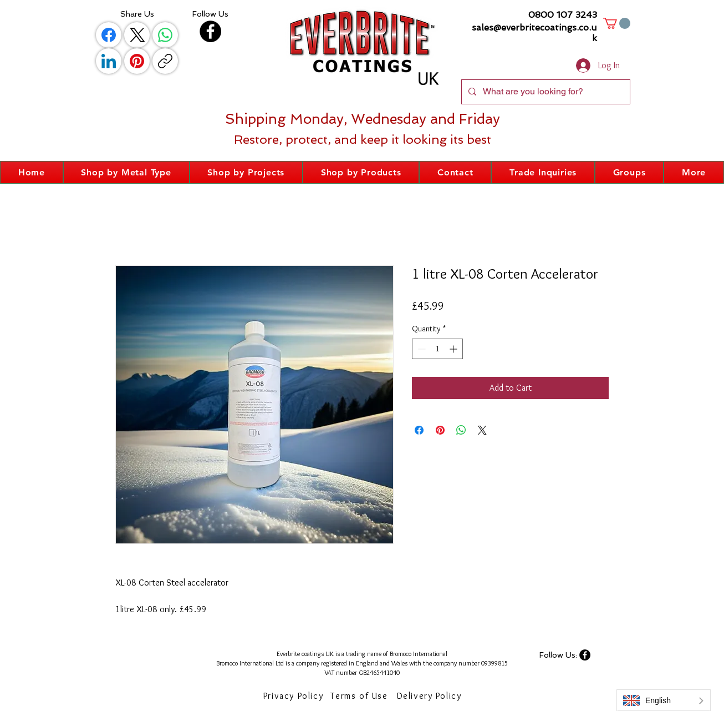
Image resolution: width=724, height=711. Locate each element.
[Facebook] (108, 35)
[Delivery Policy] (430, 696)
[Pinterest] (137, 61)
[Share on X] (482, 430)
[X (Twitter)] (137, 35)
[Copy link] (165, 61)
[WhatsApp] (165, 35)
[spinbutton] (437, 349)
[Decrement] (420, 349)
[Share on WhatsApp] (461, 430)
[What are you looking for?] (544, 92)
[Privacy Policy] (294, 696)
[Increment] (454, 349)
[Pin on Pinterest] (440, 430)
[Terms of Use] (360, 696)
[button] (616, 23)
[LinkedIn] (108, 61)
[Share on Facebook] (419, 430)
